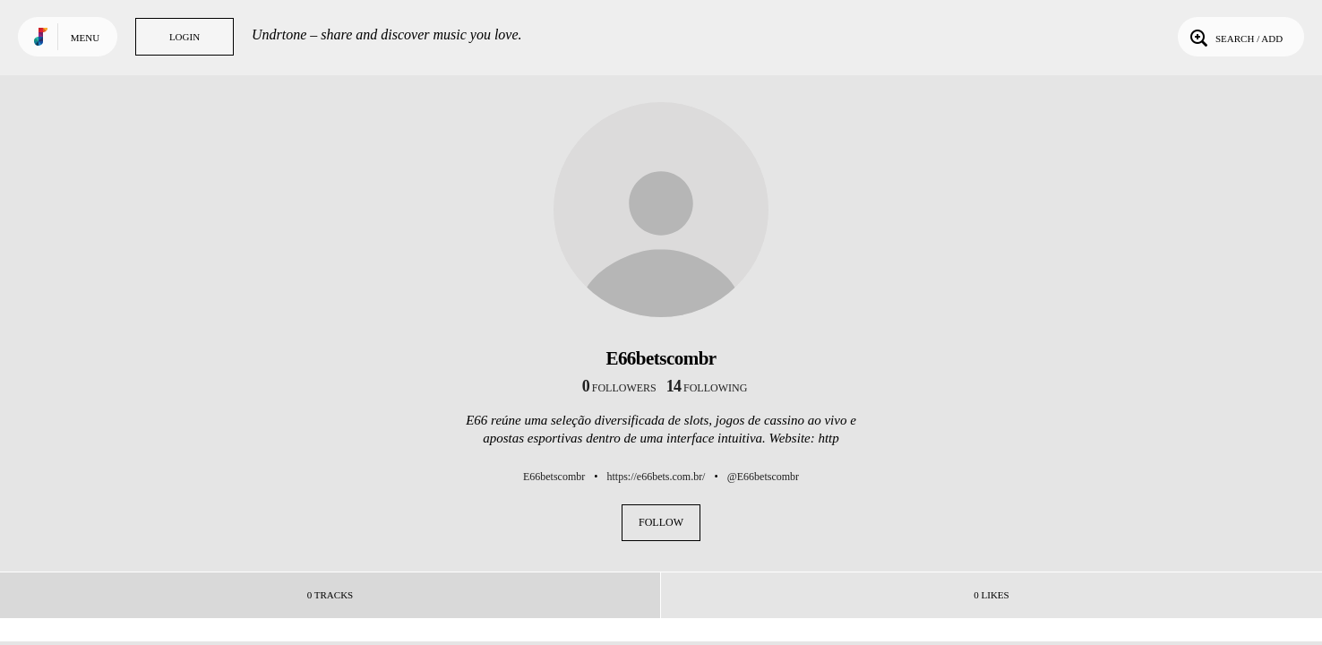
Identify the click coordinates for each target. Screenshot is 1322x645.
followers (619, 388)
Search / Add (1235, 36)
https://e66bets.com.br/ (655, 476)
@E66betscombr (763, 476)
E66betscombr (554, 476)
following (707, 388)
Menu (85, 37)
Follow (661, 522)
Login (184, 36)
